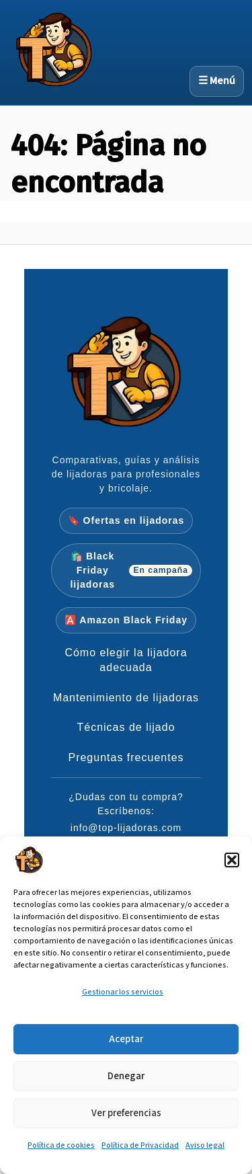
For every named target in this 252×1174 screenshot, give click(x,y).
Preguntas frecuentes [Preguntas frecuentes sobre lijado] (125, 757)
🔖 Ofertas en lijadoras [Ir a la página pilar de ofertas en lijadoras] (126, 520)
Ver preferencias (126, 1113)
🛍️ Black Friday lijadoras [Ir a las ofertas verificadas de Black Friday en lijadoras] (131, 570)
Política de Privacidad (140, 1145)
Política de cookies (61, 1145)
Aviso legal (204, 1145)
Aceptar (126, 1039)
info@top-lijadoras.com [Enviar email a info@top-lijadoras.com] (126, 827)
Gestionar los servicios (122, 992)
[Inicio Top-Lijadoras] (126, 377)
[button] (232, 860)
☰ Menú (216, 81)
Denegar (126, 1076)
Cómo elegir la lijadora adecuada (126, 660)
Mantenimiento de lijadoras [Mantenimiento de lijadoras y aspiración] (126, 697)
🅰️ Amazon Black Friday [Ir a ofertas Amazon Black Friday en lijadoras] (126, 620)
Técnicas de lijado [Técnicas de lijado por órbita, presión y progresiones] (126, 727)
